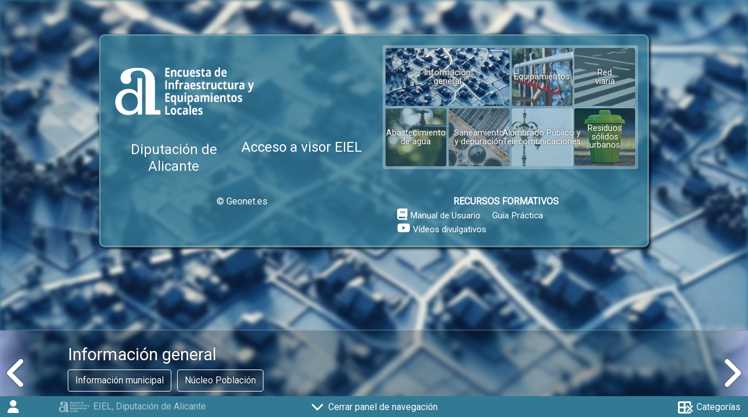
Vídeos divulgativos (449, 229)
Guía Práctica (517, 215)
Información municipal (119, 380)
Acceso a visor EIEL (301, 147)
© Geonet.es (242, 201)
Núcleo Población (220, 380)
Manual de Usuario (445, 215)
